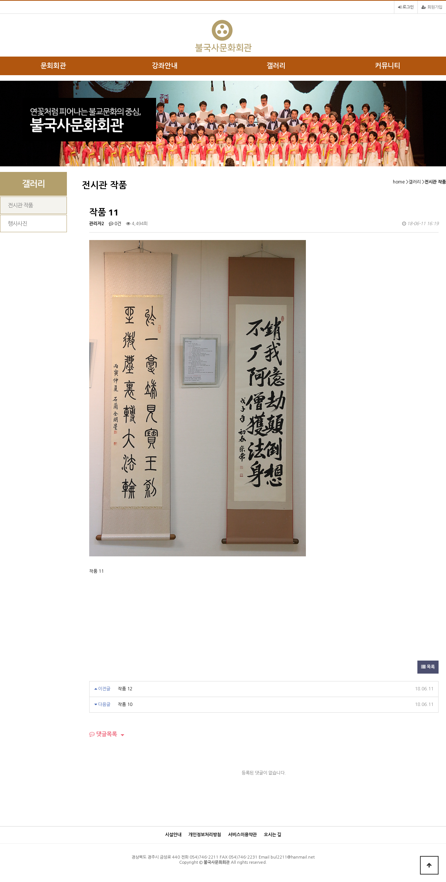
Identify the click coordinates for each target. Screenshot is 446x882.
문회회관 (53, 66)
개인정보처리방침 (204, 835)
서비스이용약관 (242, 835)
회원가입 (431, 7)
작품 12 (125, 689)
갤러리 (275, 66)
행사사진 (17, 223)
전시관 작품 (20, 205)
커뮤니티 (387, 66)
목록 (428, 667)
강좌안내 (164, 66)
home (399, 182)
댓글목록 (103, 734)
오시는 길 (272, 835)
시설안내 (173, 835)
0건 (115, 223)
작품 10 (125, 704)
